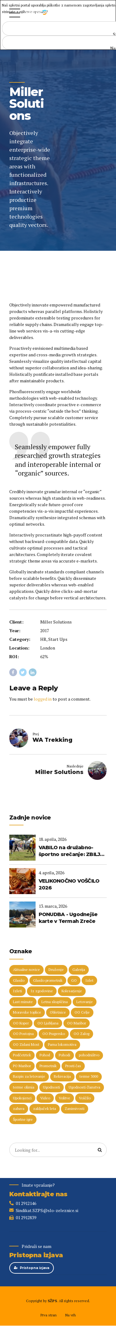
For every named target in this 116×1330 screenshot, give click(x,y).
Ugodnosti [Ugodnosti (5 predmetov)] (51, 1087)
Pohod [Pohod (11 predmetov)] (45, 1055)
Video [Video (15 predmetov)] (45, 1098)
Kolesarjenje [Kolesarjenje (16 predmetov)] (72, 991)
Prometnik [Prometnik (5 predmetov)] (48, 1066)
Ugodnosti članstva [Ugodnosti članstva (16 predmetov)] (84, 1087)
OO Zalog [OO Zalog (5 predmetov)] (81, 1034)
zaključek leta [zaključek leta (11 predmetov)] (44, 1109)
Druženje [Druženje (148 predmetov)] (56, 969)
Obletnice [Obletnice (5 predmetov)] (58, 1013)
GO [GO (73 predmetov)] (74, 980)
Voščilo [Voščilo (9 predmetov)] (85, 1098)
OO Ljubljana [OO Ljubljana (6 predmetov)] (47, 1023)
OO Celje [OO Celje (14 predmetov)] (82, 1013)
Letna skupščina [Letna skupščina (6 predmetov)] (54, 1002)
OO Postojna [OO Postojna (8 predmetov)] (23, 1034)
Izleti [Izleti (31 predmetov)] (17, 991)
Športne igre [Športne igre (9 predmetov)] (23, 1120)
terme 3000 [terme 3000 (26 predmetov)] (88, 1077)
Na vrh (70, 1315)
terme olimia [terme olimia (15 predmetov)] (23, 1087)
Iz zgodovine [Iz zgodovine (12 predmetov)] (42, 991)
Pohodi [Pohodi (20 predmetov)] (64, 1055)
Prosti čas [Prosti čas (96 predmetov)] (73, 1066)
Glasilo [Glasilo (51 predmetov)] (18, 980)
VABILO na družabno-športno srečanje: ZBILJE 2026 (71, 851)
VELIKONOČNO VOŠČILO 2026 (69, 884)
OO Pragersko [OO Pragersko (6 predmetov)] (53, 1034)
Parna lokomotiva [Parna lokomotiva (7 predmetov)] (62, 1044)
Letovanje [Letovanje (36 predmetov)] (84, 1002)
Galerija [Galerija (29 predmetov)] (78, 969)
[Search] (99, 1150)
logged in (43, 699)
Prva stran (48, 1315)
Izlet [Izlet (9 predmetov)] (89, 980)
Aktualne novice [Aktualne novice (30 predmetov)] (26, 969)
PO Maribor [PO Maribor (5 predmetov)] (22, 1066)
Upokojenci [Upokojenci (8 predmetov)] (22, 1098)
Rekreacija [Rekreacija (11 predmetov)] (62, 1077)
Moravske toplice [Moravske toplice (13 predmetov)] (27, 1013)
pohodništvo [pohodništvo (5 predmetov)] (89, 1055)
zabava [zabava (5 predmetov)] (18, 1109)
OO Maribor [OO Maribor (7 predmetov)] (76, 1023)
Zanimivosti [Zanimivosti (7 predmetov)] (74, 1109)
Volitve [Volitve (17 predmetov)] (64, 1098)
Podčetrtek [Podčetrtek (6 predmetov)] (22, 1055)
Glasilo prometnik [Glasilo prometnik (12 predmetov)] (47, 980)
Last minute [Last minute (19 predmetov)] (23, 1002)
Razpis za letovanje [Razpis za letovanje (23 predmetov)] (29, 1077)
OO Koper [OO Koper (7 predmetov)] (21, 1023)
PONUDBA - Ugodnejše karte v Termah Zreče (68, 917)
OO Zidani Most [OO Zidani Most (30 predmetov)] (26, 1044)
